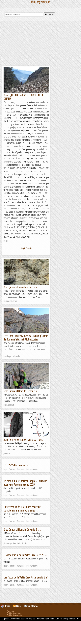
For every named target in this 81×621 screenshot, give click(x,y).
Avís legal (10, 611)
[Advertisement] (40, 43)
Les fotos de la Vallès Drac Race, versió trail (26, 577)
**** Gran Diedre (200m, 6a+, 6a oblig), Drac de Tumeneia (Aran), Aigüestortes (26, 337)
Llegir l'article (26, 248)
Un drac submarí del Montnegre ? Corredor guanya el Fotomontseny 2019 (25, 482)
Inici (7, 606)
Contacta (31, 606)
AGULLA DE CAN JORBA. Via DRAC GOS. (23, 439)
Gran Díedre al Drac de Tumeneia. (20, 391)
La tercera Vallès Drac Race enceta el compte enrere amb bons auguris (22, 508)
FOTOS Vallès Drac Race (16, 465)
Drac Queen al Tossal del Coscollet (21, 287)
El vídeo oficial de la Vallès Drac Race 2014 (25, 555)
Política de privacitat (14, 615)
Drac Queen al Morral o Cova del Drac (22, 529)
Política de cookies (14, 613)
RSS (17, 606)
